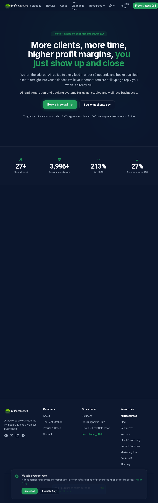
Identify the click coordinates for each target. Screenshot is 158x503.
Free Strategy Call (145, 5)
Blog (123, 422)
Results (50, 5)
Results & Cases (52, 428)
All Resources (129, 416)
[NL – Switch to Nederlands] (112, 5)
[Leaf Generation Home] (16, 5)
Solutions (35, 5)
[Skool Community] (23, 435)
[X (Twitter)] (12, 435)
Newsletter (127, 428)
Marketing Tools (130, 452)
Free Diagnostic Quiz (93, 422)
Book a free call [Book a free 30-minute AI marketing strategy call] (60, 104)
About (63, 5)
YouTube (126, 434)
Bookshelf (126, 458)
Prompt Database (131, 446)
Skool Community (131, 440)
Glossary (125, 464)
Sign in (125, 5)
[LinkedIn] (17, 435)
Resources (97, 5)
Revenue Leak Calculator (96, 428)
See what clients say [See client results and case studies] (97, 104)
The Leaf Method (52, 422)
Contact (47, 434)
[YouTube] (6, 435)
